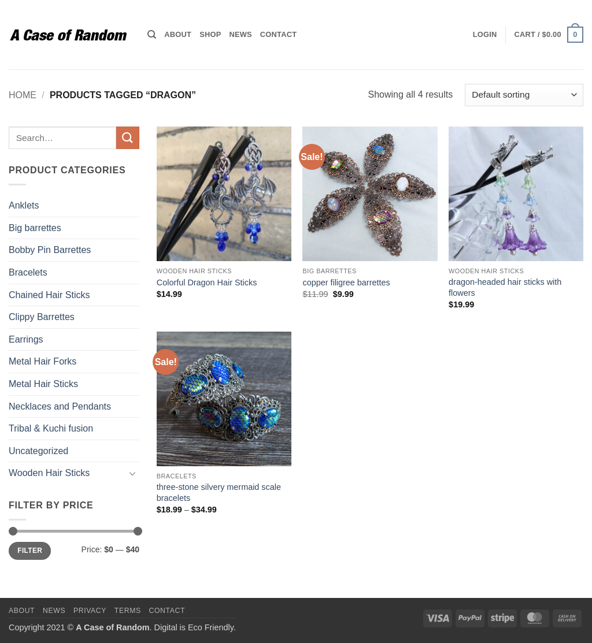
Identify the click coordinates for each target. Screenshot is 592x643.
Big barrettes (35, 228)
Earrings (26, 339)
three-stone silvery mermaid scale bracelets (219, 492)
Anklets (24, 205)
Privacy (89, 611)
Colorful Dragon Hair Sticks (207, 282)
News (240, 34)
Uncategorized (38, 451)
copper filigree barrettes (346, 282)
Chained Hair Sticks (49, 295)
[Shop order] (524, 95)
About (177, 34)
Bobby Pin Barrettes (50, 250)
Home (22, 95)
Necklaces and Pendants (60, 406)
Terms (127, 611)
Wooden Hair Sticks (49, 473)
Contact (278, 34)
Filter (29, 551)
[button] (485, 34)
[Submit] (127, 138)
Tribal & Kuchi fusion (51, 428)
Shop (210, 34)
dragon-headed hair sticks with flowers (505, 287)
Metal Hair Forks (42, 361)
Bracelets (28, 272)
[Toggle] (132, 473)
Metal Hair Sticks (43, 384)
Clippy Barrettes (42, 317)
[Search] (151, 35)
